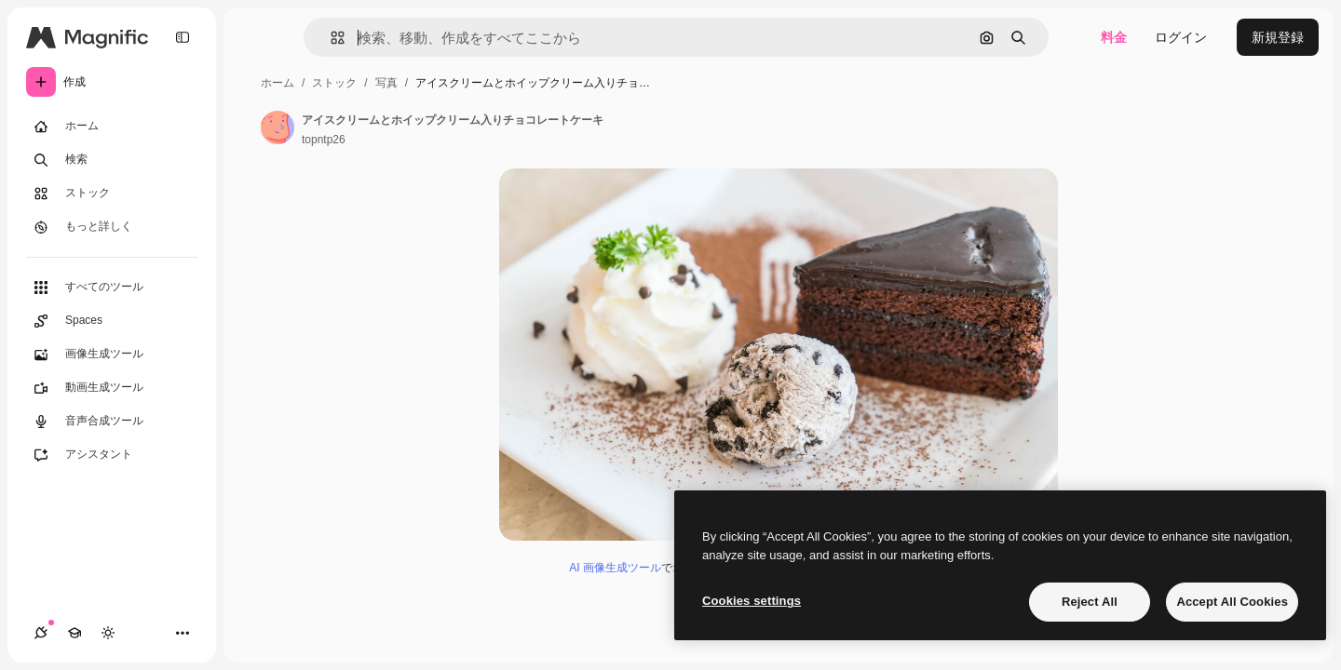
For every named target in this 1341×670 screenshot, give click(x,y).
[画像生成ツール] (111, 354)
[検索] (111, 160)
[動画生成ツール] (111, 388)
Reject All (1090, 602)
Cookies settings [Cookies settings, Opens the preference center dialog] (751, 601)
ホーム (277, 82)
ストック (334, 82)
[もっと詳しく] (111, 227)
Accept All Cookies (1232, 602)
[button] (330, 38)
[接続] (41, 633)
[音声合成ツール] (111, 421)
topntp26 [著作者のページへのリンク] (323, 139)
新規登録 (1278, 37)
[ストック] (111, 193)
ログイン (1181, 37)
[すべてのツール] (111, 287)
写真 (386, 82)
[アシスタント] (111, 455)
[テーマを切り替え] (108, 633)
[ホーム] (111, 126)
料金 (1114, 37)
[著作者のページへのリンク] (277, 127)
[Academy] (74, 633)
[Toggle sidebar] (182, 37)
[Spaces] (111, 321)
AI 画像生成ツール (615, 567)
